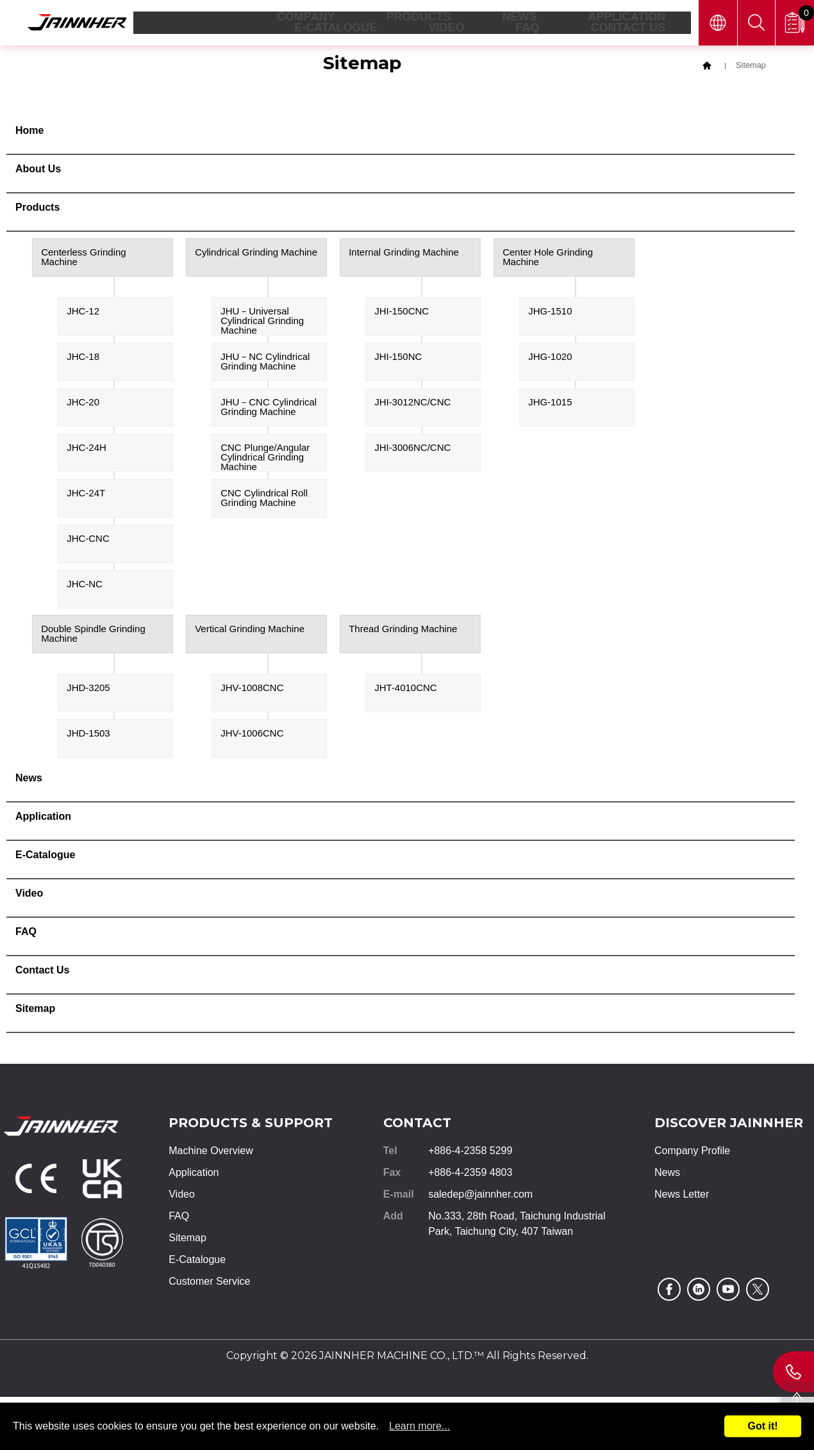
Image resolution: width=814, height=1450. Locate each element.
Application (43, 818)
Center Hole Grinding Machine (548, 258)
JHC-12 (83, 312)
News (28, 779)
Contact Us (42, 971)
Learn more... (419, 1426)
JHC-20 (83, 403)
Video (29, 895)
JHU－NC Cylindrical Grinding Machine (265, 363)
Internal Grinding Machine (404, 253)
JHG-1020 (550, 358)
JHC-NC (85, 585)
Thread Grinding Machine (403, 630)
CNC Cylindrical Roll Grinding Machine (264, 499)
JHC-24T (86, 494)
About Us (38, 170)
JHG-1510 (550, 312)
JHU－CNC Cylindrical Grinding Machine (268, 408)
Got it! (762, 1426)
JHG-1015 (550, 403)
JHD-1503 (88, 734)
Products (37, 209)
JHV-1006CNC (251, 734)
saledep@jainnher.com (480, 1196)
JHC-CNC (88, 540)
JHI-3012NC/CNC (412, 403)
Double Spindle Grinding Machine (93, 635)
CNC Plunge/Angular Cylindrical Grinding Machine (265, 459)
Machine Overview (211, 1152)
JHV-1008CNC (251, 689)
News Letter (681, 1196)
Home (29, 132)
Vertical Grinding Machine (249, 630)
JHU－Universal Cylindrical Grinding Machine (262, 322)
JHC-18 (83, 358)
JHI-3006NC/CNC (412, 449)
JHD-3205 (88, 689)
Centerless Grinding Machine (83, 258)
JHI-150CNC (401, 312)
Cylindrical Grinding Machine (256, 253)
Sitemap (35, 1010)
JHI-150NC (398, 358)
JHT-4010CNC (405, 689)
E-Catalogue (45, 856)
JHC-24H (86, 449)
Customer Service (209, 1283)
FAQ (26, 933)
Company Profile (692, 1152)
